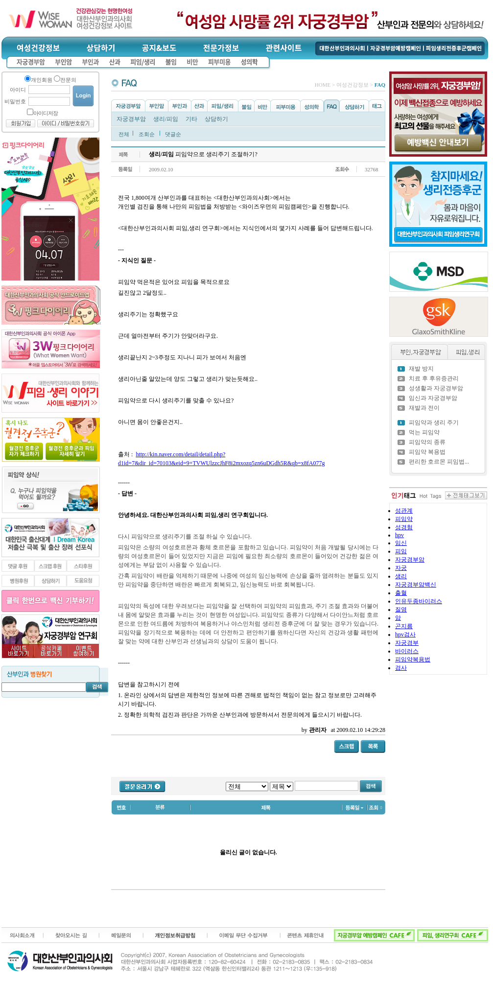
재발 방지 (421, 368)
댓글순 (173, 134)
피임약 (404, 519)
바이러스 (407, 651)
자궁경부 (407, 642)
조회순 (147, 134)
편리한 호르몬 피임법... (439, 461)
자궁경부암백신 (415, 584)
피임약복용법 (412, 659)
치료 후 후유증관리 (434, 378)
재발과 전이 (424, 407)
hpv (399, 535)
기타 (191, 119)
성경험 (404, 527)
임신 (401, 543)
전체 (123, 134)
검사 (401, 667)
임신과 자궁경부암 (433, 398)
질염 (401, 609)
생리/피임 (165, 119)
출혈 (401, 592)
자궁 (401, 567)
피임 (401, 551)
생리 (401, 576)
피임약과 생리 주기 (434, 422)
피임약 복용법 (427, 451)
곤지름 (404, 626)
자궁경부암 (131, 119)
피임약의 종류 (427, 442)
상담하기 (216, 119)
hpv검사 (405, 634)
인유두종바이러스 (418, 601)
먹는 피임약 (424, 432)
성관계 (404, 510)
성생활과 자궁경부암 (436, 388)
